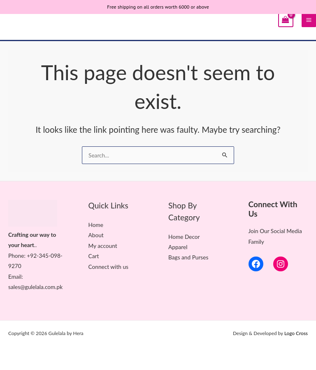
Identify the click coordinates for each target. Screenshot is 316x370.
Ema (13, 276)
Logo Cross (296, 333)
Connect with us (108, 266)
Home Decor (184, 236)
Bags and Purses (188, 257)
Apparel (178, 246)
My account (102, 245)
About (96, 234)
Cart (93, 255)
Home (95, 224)
